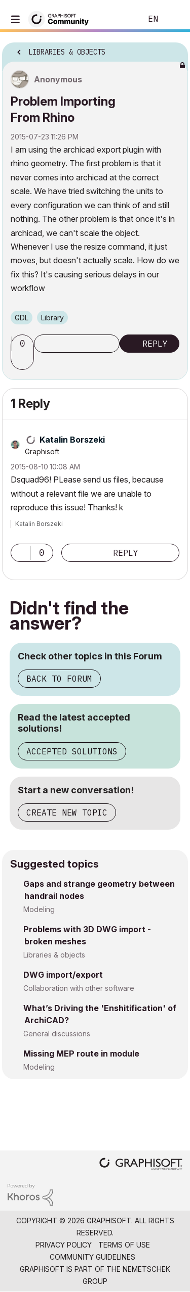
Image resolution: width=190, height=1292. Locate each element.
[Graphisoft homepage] (140, 1165)
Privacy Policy (63, 1244)
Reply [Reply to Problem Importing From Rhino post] (155, 344)
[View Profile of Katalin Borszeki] (72, 440)
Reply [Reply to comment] (125, 553)
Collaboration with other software (78, 988)
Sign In (173, 19)
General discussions (56, 1033)
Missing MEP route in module (81, 1053)
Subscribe (77, 343)
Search (119, 19)
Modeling (39, 909)
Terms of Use (124, 1244)
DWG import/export (63, 975)
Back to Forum (59, 679)
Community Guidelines (92, 1257)
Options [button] (173, 49)
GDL (21, 317)
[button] (23, 360)
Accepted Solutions (72, 751)
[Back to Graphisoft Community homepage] (62, 18)
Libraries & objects (54, 954)
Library (52, 317)
